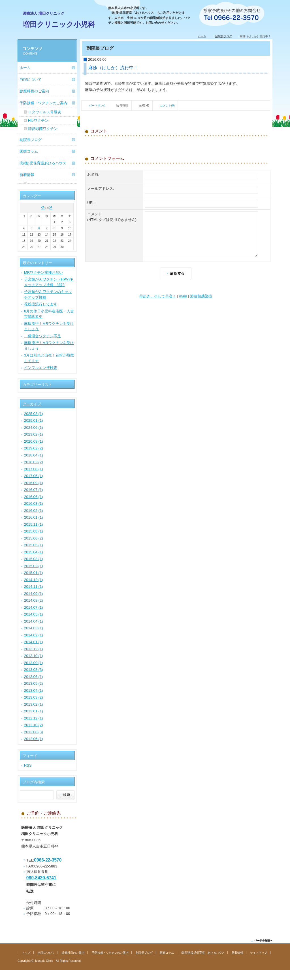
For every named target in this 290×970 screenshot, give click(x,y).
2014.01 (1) (33, 642)
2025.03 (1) (33, 414)
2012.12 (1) (33, 718)
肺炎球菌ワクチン (42, 129)
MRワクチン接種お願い (43, 272)
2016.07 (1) (33, 490)
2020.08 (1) (33, 441)
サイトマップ (258, 952)
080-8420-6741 (41, 877)
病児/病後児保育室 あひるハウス (203, 952)
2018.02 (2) (33, 462)
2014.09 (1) (33, 593)
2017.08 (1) (33, 469)
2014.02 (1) (33, 635)
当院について (31, 79)
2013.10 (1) (33, 656)
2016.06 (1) (33, 497)
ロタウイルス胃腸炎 (44, 112)
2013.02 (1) (33, 704)
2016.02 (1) (33, 510)
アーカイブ (32, 404)
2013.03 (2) (33, 697)
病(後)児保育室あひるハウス (43, 163)
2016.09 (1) (33, 483)
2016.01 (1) (33, 517)
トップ (26, 952)
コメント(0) (167, 105)
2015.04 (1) (33, 552)
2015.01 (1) (33, 573)
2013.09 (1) (33, 663)
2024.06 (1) (33, 427)
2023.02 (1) (33, 434)
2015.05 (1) (33, 545)
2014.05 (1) (33, 614)
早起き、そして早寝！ (157, 296)
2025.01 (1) (33, 420)
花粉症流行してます (40, 304)
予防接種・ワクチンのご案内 (43, 103)
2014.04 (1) (33, 621)
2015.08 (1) (33, 531)
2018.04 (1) (33, 455)
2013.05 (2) (33, 683)
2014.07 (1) (33, 607)
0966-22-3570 (47, 860)
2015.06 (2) (33, 538)
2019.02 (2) (33, 448)
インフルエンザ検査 (40, 368)
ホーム (202, 36)
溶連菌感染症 (201, 296)
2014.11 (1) (33, 586)
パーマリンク (97, 105)
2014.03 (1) (33, 628)
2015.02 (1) (33, 566)
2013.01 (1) (33, 711)
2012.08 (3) (33, 732)
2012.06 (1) (33, 739)
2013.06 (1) (33, 677)
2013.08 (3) (33, 669)
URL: (91, 203)
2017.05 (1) (33, 476)
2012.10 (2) (33, 725)
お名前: (93, 174)
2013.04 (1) (33, 690)
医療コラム (29, 151)
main (183, 296)
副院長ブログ (223, 36)
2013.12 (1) (33, 649)
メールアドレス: (100, 188)
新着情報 (27, 175)
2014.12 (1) (33, 580)
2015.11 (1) (33, 524)
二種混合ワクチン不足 (42, 336)
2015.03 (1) (33, 559)
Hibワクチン (38, 120)
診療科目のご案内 (34, 91)
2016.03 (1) (33, 503)
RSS (28, 765)
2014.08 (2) (33, 600)
